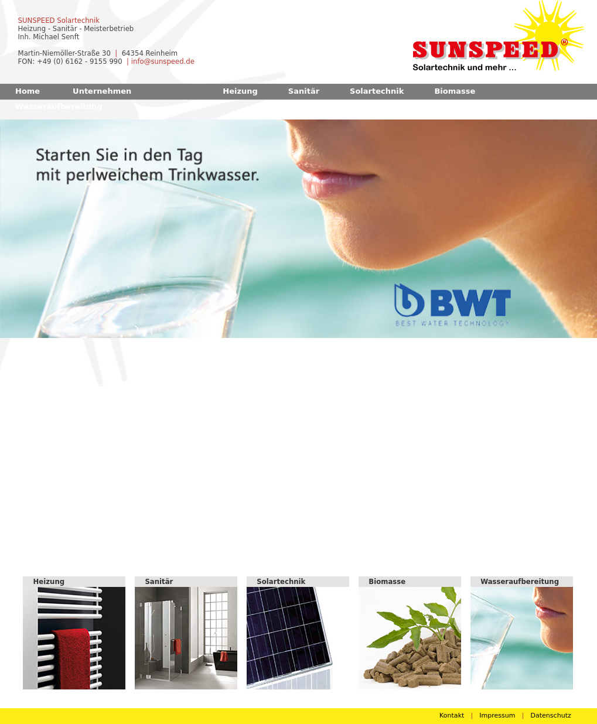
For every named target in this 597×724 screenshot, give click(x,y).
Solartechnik (377, 91)
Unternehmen (102, 91)
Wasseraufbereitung (59, 106)
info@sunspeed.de (163, 61)
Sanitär (303, 91)
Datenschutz (550, 715)
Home (27, 91)
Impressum (497, 715)
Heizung (240, 91)
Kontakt (451, 715)
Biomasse (454, 91)
